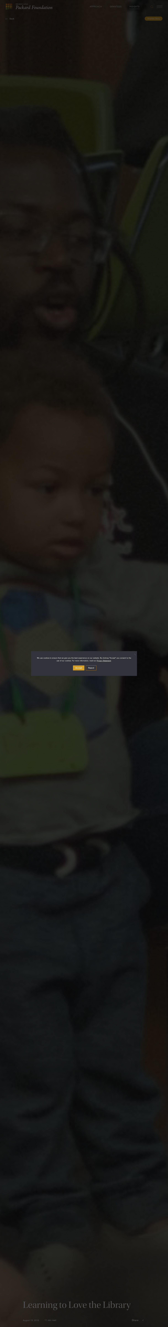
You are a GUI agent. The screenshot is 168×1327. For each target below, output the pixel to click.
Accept (78, 668)
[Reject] (133, 654)
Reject (91, 668)
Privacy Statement (104, 661)
